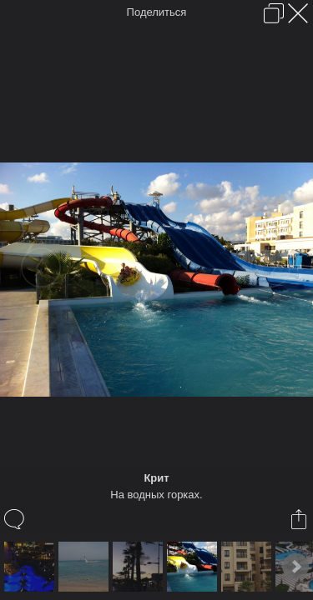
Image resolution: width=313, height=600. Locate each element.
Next (295, 566)
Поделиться (157, 12)
